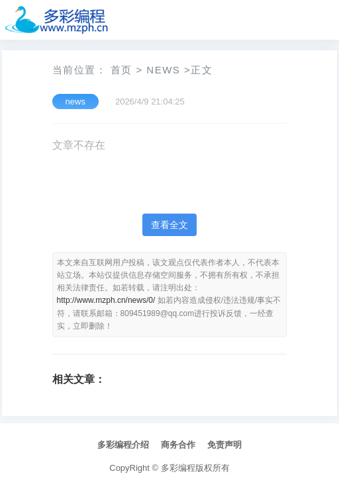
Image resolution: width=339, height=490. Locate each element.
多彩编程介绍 (123, 445)
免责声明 (224, 445)
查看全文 (169, 225)
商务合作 (178, 445)
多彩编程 (178, 468)
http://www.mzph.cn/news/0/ (106, 300)
